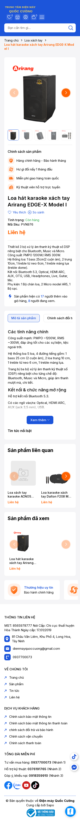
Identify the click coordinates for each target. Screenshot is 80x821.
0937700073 (22, 657)
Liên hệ (12, 697)
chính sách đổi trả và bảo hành (28, 730)
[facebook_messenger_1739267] (70, 811)
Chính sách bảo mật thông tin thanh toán (35, 723)
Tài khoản (25, 17)
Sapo (50, 805)
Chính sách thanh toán (22, 743)
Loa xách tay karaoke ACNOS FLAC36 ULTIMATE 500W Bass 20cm (21, 494)
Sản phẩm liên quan (30, 450)
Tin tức (11, 691)
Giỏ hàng (33, 17)
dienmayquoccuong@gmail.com (36, 649)
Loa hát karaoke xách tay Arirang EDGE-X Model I (21, 561)
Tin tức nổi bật (20, 431)
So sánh (36, 212)
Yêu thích (9, 17)
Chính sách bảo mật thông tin (27, 717)
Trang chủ (14, 677)
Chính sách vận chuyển (23, 736)
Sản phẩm (13, 684)
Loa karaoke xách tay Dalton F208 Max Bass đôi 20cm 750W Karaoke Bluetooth (56, 494)
